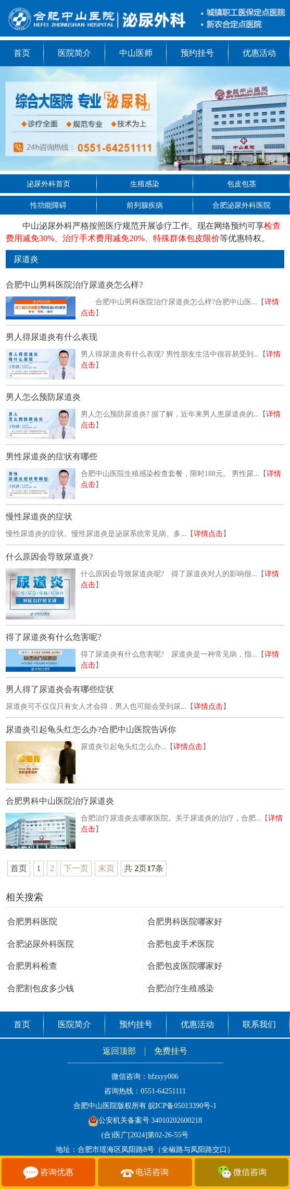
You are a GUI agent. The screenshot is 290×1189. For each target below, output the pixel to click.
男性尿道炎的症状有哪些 (51, 456)
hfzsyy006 (163, 1076)
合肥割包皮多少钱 (40, 988)
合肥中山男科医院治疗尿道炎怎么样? (74, 284)
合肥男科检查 (32, 965)
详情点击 (208, 534)
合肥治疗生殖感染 (178, 988)
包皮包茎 (241, 184)
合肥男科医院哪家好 (182, 921)
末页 (106, 868)
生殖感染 (144, 184)
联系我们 (259, 1024)
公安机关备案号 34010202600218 (145, 1120)
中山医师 (136, 53)
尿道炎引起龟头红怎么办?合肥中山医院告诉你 (91, 729)
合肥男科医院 (32, 921)
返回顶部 (119, 1051)
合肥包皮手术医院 (178, 944)
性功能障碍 (48, 205)
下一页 (76, 868)
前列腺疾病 (145, 205)
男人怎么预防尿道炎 (43, 397)
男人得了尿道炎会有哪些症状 (60, 689)
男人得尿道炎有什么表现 (51, 336)
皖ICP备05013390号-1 (182, 1106)
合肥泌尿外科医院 (241, 205)
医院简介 (74, 53)
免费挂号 (170, 1051)
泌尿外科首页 (48, 184)
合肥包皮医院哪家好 (182, 965)
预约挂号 (197, 53)
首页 (22, 53)
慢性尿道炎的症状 (39, 516)
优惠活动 (259, 53)
